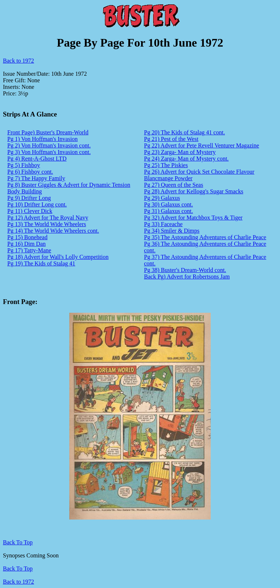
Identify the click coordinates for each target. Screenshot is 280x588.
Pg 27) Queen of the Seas (173, 185)
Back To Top (18, 568)
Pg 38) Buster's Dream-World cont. (185, 270)
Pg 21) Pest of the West (171, 139)
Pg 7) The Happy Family (36, 178)
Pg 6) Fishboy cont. (30, 172)
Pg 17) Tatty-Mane (29, 250)
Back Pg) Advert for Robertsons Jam (187, 276)
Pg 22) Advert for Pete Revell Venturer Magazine (201, 145)
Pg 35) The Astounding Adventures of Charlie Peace (205, 237)
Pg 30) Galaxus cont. (168, 204)
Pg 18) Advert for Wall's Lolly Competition (58, 257)
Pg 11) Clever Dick (29, 211)
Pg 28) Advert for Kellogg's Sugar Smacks (193, 191)
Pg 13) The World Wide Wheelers (46, 224)
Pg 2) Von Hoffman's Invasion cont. (49, 145)
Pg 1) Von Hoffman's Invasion (42, 139)
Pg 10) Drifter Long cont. (37, 204)
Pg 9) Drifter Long (29, 198)
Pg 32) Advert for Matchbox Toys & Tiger (193, 217)
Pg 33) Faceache (163, 224)
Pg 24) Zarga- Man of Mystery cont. (186, 158)
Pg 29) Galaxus (162, 198)
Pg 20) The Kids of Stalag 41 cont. (184, 132)
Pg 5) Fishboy (23, 165)
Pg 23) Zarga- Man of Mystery (180, 152)
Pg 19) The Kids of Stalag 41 (41, 263)
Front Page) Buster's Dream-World (47, 132)
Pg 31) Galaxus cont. (168, 211)
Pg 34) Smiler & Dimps (171, 231)
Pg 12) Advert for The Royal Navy (47, 217)
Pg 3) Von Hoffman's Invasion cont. (49, 152)
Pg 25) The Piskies (166, 165)
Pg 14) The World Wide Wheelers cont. (53, 231)
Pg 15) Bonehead (27, 237)
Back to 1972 (18, 61)
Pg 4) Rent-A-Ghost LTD (37, 158)
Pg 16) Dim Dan (26, 244)
